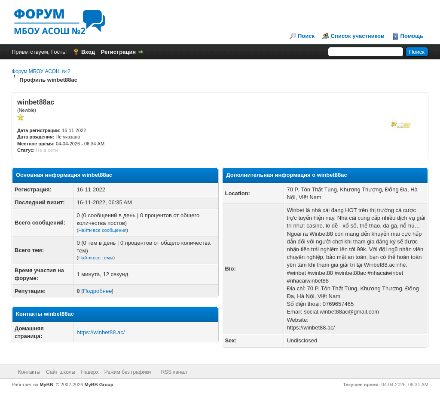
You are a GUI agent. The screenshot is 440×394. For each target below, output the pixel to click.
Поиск (306, 36)
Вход (88, 52)
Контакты (29, 372)
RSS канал (174, 372)
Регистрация (118, 52)
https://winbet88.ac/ (100, 332)
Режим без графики (127, 372)
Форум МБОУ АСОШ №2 (41, 71)
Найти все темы (95, 257)
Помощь (411, 36)
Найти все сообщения (102, 230)
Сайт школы (60, 372)
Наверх (90, 372)
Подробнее (97, 291)
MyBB (46, 384)
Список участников (357, 36)
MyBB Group (99, 384)
